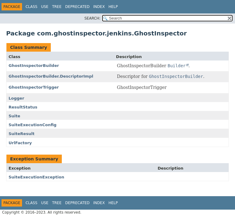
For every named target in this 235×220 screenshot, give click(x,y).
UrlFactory (20, 143)
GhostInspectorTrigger (34, 87)
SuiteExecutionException (36, 177)
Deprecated (77, 7)
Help (113, 7)
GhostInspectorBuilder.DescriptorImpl (51, 76)
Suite (14, 116)
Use (44, 7)
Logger (16, 98)
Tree (57, 7)
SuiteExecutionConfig (33, 125)
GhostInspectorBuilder (34, 65)
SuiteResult (22, 133)
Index (99, 7)
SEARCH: (92, 18)
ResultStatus (23, 107)
